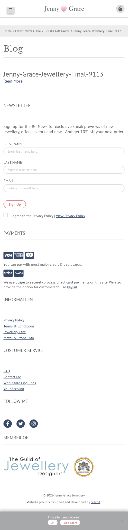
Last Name (12, 162)
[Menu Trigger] (10, 11)
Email (8, 180)
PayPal (72, 287)
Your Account (13, 388)
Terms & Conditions (19, 326)
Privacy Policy (13, 320)
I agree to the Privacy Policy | (47, 215)
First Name (13, 144)
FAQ (6, 371)
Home (7, 31)
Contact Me (12, 377)
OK (53, 523)
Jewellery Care (14, 332)
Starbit (95, 502)
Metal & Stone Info (18, 338)
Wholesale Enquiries (19, 383)
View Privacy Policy (70, 215)
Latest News (23, 31)
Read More (12, 81)
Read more (70, 523)
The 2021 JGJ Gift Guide (52, 31)
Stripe (20, 282)
